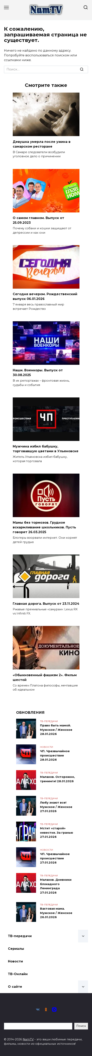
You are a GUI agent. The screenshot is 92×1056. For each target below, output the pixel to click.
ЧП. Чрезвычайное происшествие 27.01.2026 (55, 858)
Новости (15, 961)
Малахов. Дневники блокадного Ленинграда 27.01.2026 (55, 886)
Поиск (81, 1026)
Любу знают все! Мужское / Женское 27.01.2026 (56, 807)
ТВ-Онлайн (18, 974)
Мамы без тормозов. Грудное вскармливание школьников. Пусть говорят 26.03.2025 (44, 527)
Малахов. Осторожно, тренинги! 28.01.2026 (57, 779)
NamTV (28, 1039)
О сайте (15, 987)
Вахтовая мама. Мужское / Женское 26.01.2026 (56, 913)
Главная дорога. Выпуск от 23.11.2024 (46, 603)
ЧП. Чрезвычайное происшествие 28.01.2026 (55, 755)
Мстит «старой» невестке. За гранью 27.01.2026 (56, 833)
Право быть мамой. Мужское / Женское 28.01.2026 (56, 730)
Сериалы (16, 949)
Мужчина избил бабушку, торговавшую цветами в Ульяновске (45, 449)
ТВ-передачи (20, 936)
